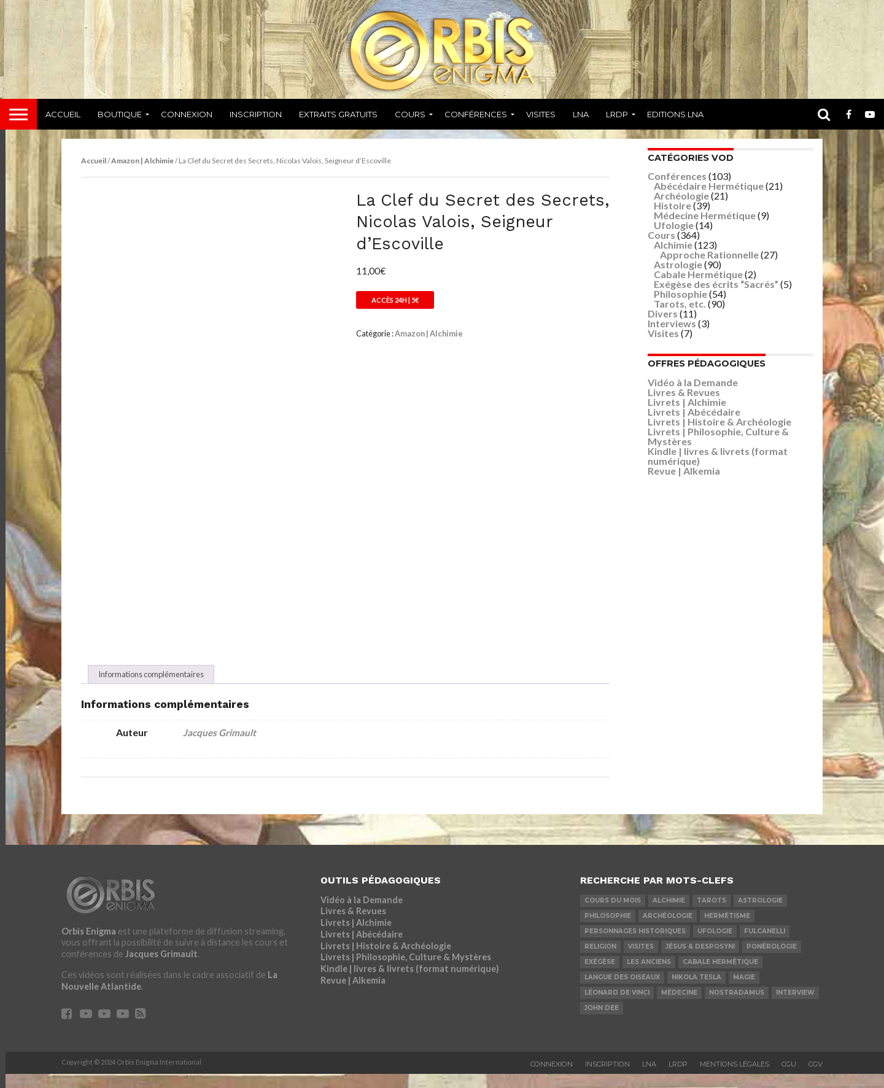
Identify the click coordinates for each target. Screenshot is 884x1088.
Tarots (711, 914)
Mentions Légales (734, 1078)
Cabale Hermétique (698, 274)
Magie (744, 991)
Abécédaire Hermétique (709, 186)
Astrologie (678, 264)
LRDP (617, 114)
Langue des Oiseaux (622, 991)
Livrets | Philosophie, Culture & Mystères (718, 436)
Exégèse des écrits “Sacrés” (716, 284)
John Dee (601, 1021)
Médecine (679, 1006)
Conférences (475, 114)
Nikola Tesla (696, 991)
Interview (795, 1006)
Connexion (186, 114)
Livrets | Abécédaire (694, 412)
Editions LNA (675, 114)
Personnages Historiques (635, 945)
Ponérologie (771, 960)
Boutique (120, 114)
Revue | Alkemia (684, 470)
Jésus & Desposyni (700, 960)
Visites (541, 114)
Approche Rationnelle (709, 254)
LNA (581, 114)
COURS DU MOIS (612, 914)
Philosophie (680, 294)
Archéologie (681, 195)
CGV (815, 1078)
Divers (663, 313)
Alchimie (673, 245)
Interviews (672, 323)
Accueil (62, 114)
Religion (600, 960)
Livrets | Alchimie (687, 402)
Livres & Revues (684, 392)
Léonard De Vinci (616, 1006)
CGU (788, 1078)
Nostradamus (736, 1006)
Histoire (672, 205)
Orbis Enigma (88, 944)
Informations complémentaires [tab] (151, 688)
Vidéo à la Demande (693, 382)
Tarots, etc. (680, 303)
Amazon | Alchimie (142, 160)
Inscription (256, 114)
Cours (410, 114)
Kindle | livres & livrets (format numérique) (718, 456)
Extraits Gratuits (338, 114)
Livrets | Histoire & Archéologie (719, 421)
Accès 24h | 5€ (395, 300)
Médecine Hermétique (705, 215)
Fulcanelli (764, 945)
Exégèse (599, 975)
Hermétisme (727, 929)
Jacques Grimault (219, 746)
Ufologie (674, 225)
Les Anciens (649, 975)
